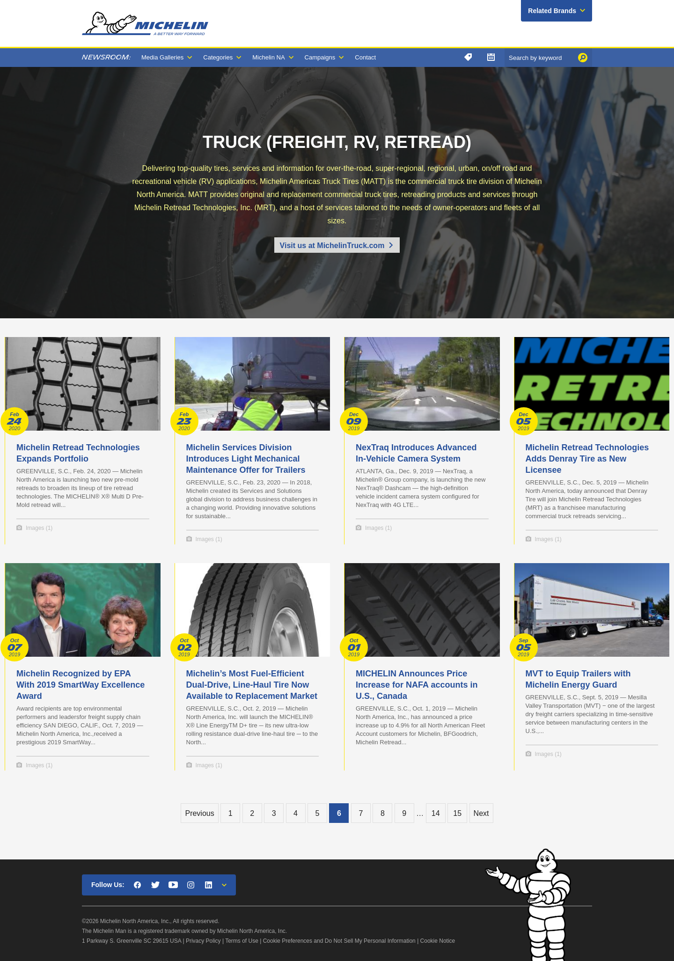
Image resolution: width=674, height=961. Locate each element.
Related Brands (552, 11)
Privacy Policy (203, 941)
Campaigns (320, 57)
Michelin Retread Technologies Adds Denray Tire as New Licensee (587, 459)
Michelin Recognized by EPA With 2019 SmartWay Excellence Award (80, 685)
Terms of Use (241, 941)
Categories (218, 57)
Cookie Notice (437, 941)
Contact (365, 57)
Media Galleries (162, 57)
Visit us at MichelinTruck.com (332, 245)
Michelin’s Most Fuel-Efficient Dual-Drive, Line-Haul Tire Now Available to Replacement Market (251, 685)
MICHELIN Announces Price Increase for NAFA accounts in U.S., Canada (416, 685)
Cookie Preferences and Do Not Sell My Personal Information (339, 941)
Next (481, 813)
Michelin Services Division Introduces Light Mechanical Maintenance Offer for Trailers (246, 459)
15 (457, 813)
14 (436, 813)
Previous (199, 813)
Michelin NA (268, 57)
